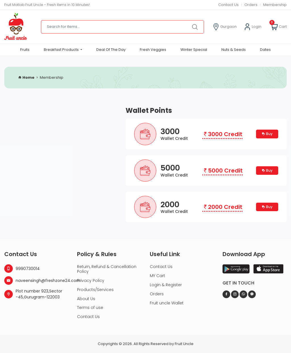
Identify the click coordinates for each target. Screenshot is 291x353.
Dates (265, 49)
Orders (250, 5)
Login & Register (166, 285)
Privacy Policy (90, 280)
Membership (275, 5)
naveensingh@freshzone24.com (36, 280)
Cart (279, 26)
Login (252, 26)
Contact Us (228, 5)
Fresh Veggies (153, 49)
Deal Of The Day (111, 49)
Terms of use (90, 307)
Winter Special (193, 49)
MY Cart (157, 276)
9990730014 (22, 268)
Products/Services (95, 289)
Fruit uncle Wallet (167, 303)
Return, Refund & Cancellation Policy (106, 269)
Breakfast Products (62, 49)
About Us (86, 299)
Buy (267, 133)
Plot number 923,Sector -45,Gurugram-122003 (33, 294)
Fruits (25, 49)
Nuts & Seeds (233, 49)
